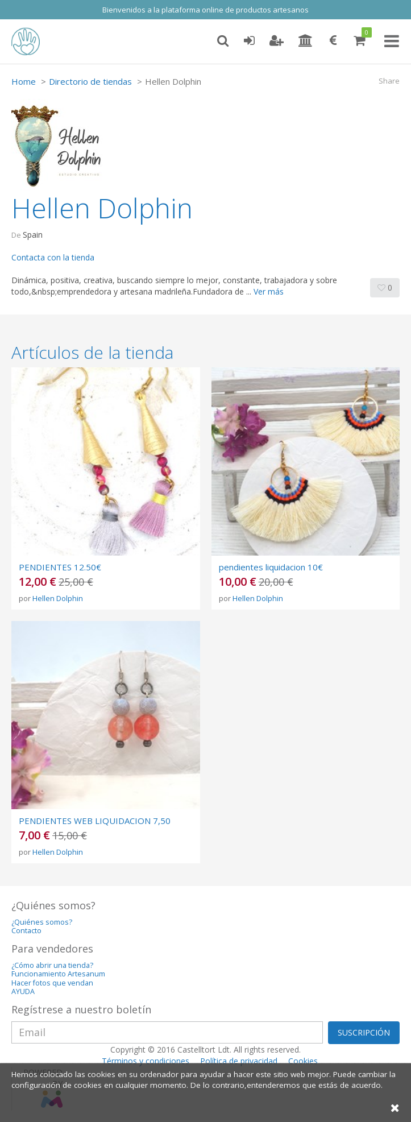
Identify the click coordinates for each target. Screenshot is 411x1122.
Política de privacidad (238, 1060)
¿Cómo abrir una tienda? (52, 965)
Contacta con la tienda (52, 257)
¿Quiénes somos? (41, 922)
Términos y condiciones (145, 1060)
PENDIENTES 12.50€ (60, 567)
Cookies (303, 1060)
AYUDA (23, 991)
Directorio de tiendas (90, 81)
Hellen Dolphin (57, 598)
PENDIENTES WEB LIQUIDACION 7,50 (95, 820)
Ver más (269, 291)
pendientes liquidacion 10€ (271, 567)
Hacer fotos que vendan (52, 983)
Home (23, 81)
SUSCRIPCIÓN (364, 1032)
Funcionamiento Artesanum (58, 974)
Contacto (26, 930)
